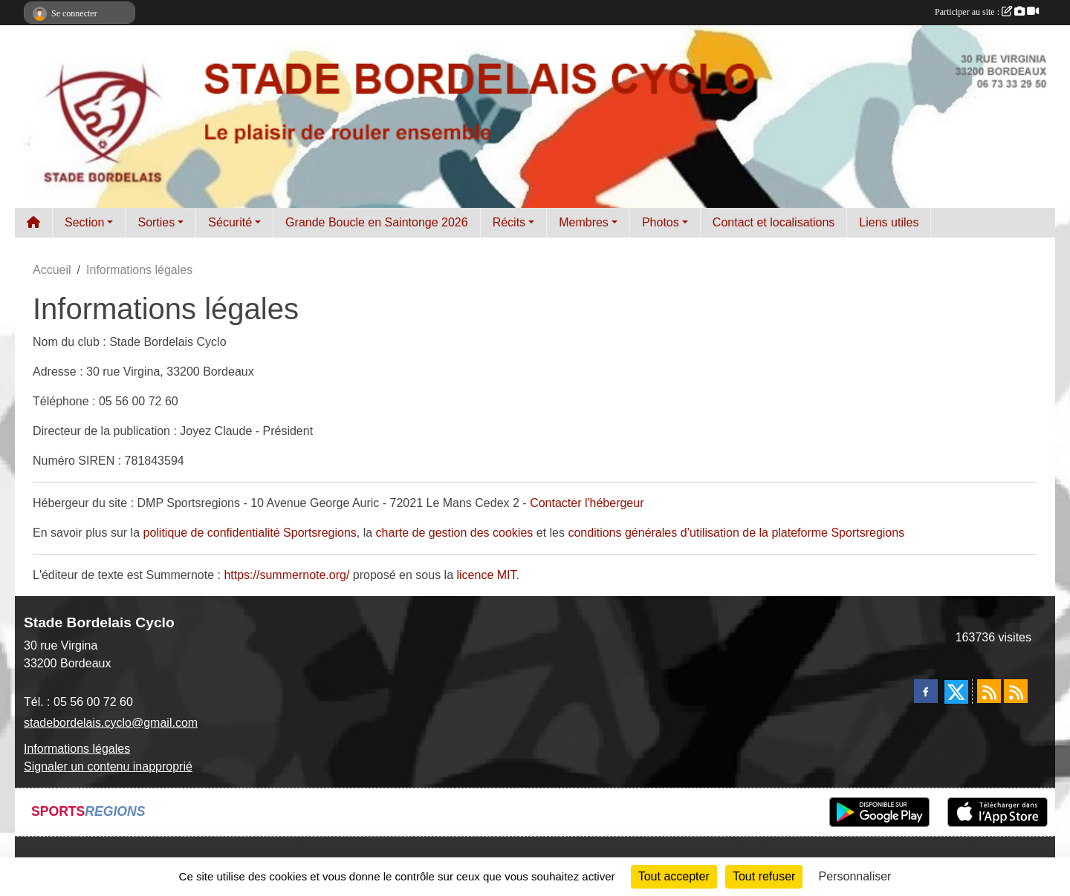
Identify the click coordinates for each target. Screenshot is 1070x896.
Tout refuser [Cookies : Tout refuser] (764, 876)
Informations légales (77, 748)
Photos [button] (660, 222)
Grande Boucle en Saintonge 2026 (376, 222)
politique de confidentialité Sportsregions (250, 532)
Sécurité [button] (230, 222)
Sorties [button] (156, 222)
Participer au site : (987, 12)
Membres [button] (584, 222)
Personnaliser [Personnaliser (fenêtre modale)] (855, 876)
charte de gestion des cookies (455, 532)
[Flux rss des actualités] (989, 691)
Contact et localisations (774, 222)
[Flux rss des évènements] (1016, 691)
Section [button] (84, 222)
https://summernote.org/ (286, 575)
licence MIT (486, 575)
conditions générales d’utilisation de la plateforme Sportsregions (736, 532)
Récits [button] (509, 222)
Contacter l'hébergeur (586, 503)
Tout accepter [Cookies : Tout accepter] (674, 876)
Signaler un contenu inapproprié (108, 766)
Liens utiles (888, 222)
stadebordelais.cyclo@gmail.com (111, 722)
